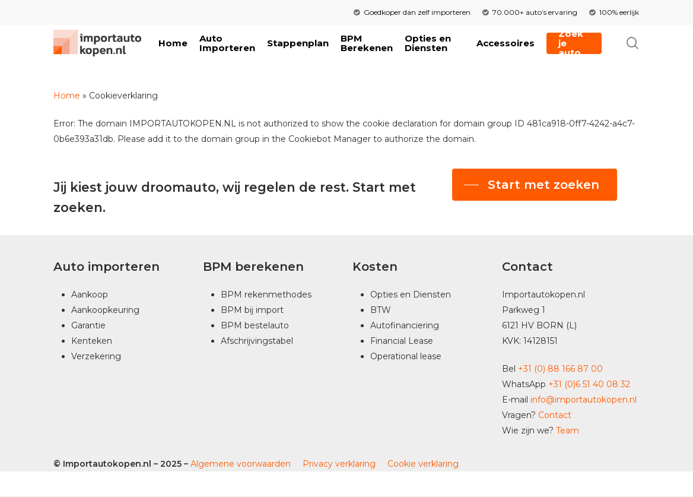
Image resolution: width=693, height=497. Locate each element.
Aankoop (89, 294)
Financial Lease (401, 340)
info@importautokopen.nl (583, 399)
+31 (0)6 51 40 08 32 (589, 384)
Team (567, 430)
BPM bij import (252, 310)
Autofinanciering (404, 325)
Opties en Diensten (410, 294)
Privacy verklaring (339, 463)
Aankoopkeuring (105, 310)
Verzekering (96, 356)
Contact (554, 415)
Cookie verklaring (423, 463)
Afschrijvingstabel (257, 340)
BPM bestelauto (255, 325)
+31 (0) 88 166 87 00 (560, 368)
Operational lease (405, 356)
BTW (380, 310)
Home (66, 95)
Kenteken (91, 340)
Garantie (88, 325)
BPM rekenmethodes (266, 294)
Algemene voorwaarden (239, 463)
